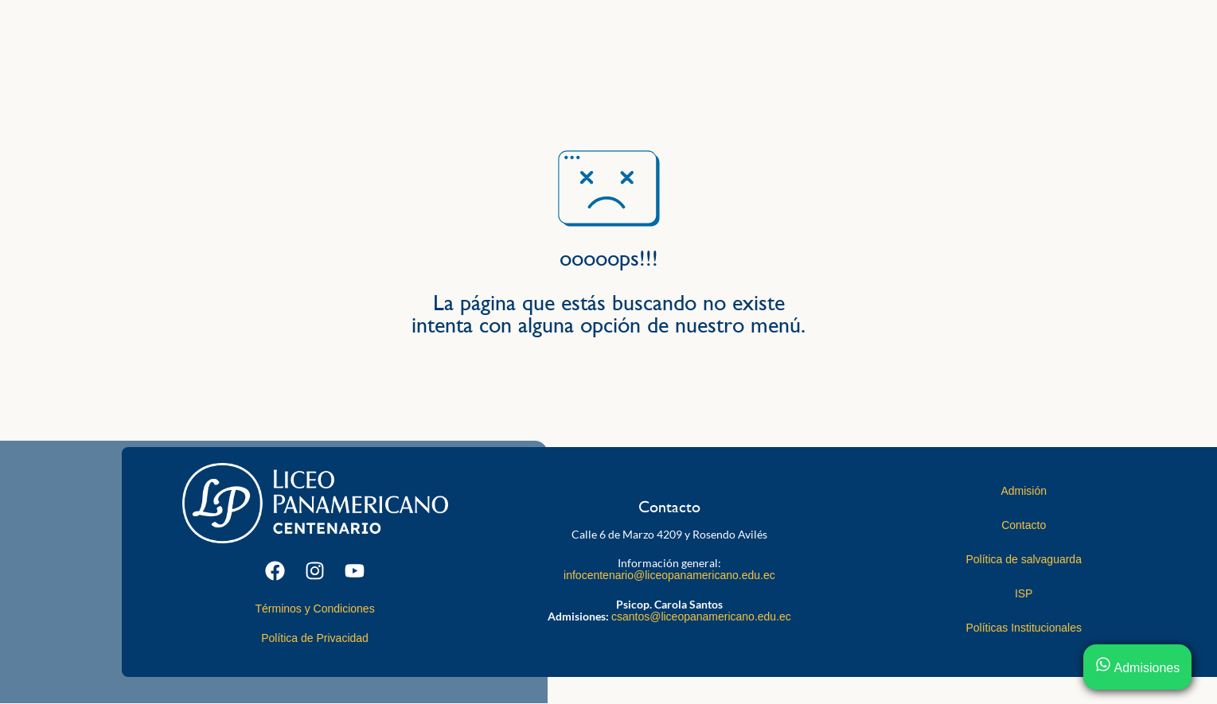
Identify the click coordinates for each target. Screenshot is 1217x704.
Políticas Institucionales (1023, 627)
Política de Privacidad (315, 638)
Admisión (1024, 490)
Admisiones (1137, 668)
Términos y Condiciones (314, 608)
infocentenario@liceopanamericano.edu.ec (669, 575)
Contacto (1023, 525)
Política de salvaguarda (1023, 559)
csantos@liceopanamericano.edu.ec (701, 616)
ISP (1024, 593)
